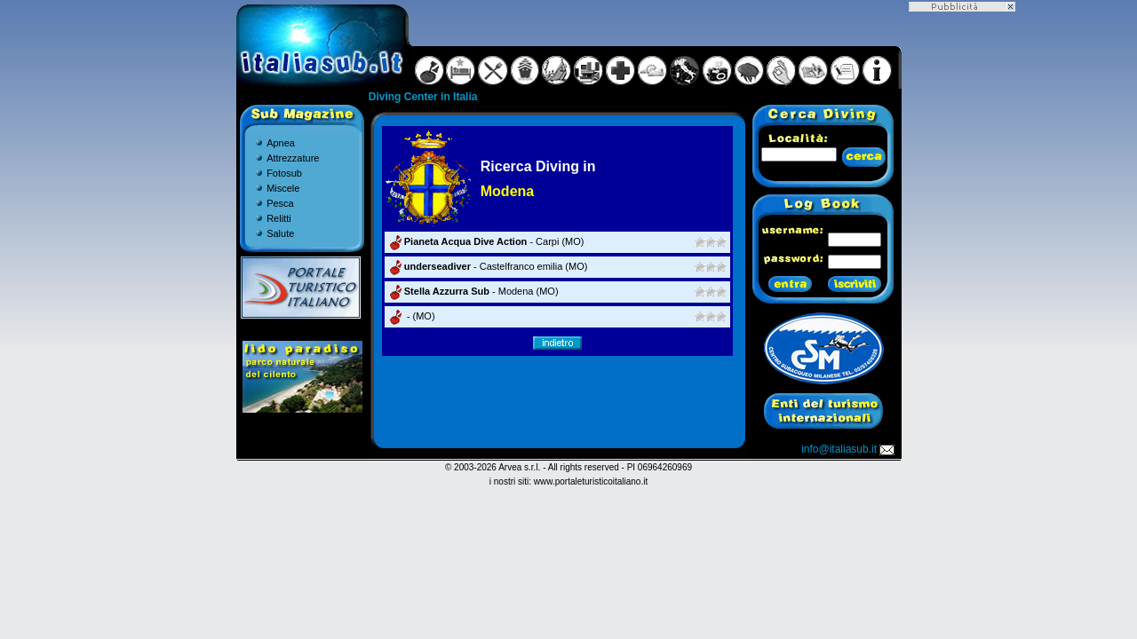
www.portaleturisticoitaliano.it (591, 481)
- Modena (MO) (472, 291)
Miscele (282, 188)
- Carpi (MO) (485, 241)
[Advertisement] (962, 278)
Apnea (280, 143)
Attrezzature (292, 158)
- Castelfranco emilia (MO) (487, 266)
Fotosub (284, 173)
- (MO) (410, 316)
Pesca (280, 203)
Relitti (278, 218)
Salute (280, 233)
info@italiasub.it (849, 449)
